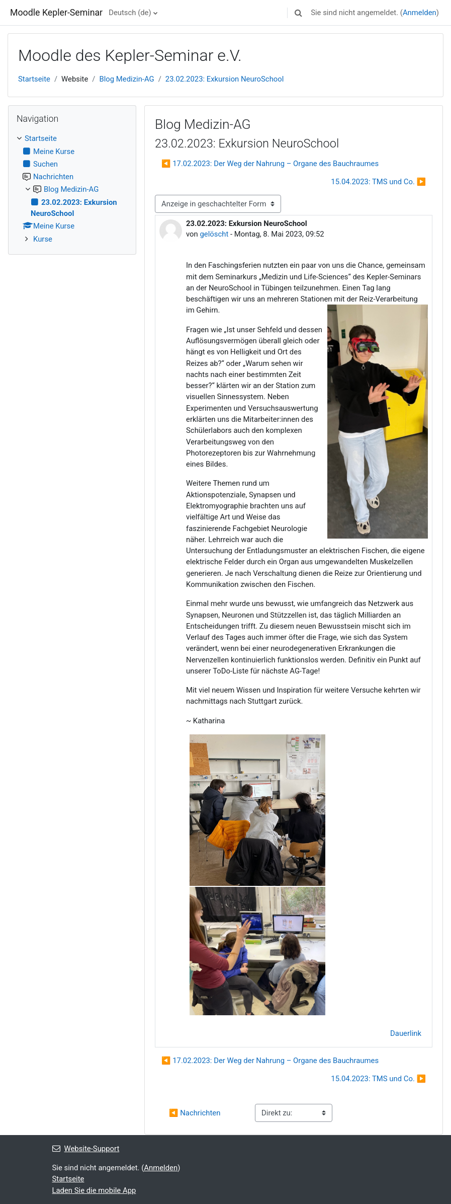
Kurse (42, 239)
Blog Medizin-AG (126, 79)
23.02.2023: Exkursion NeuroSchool (224, 79)
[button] (298, 12)
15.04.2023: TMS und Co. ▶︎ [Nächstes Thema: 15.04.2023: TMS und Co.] (378, 181)
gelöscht (214, 234)
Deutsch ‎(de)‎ (130, 12)
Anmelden (419, 12)
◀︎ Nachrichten (194, 1112)
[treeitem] (72, 189)
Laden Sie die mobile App (94, 1190)
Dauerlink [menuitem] (405, 1033)
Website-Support (86, 1148)
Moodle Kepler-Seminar (56, 13)
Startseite (34, 79)
